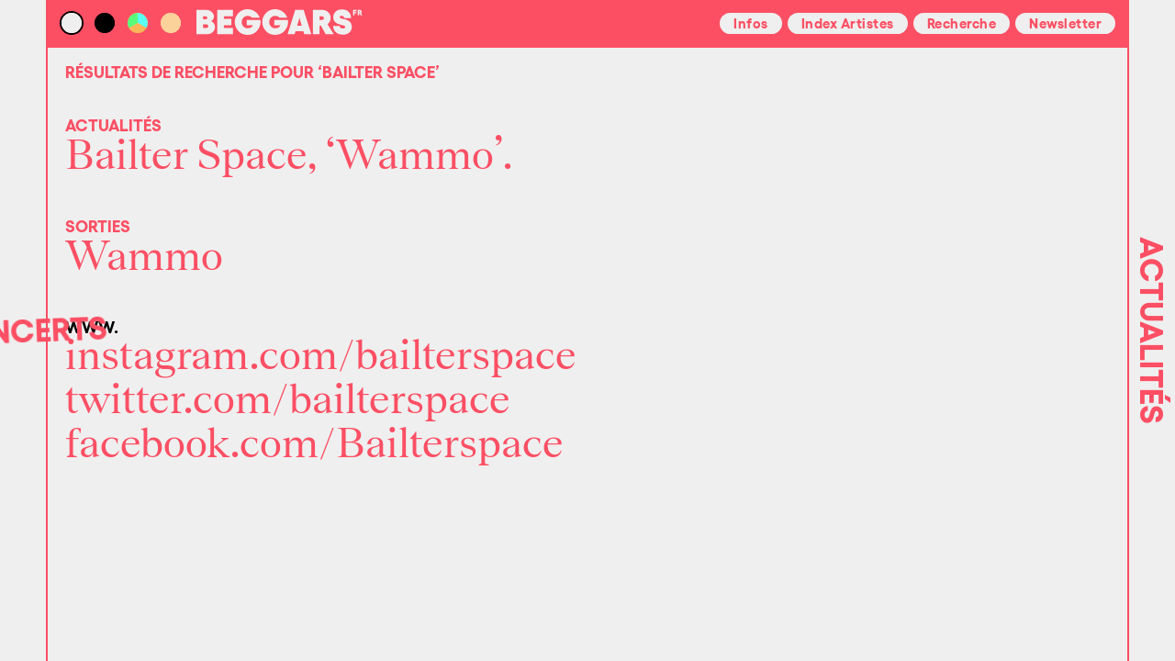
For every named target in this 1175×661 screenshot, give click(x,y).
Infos (750, 22)
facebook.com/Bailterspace (314, 444)
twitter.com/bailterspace (287, 400)
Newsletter (1065, 22)
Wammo (144, 257)
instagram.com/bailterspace (320, 356)
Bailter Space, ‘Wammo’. (289, 156)
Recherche (962, 22)
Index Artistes (847, 22)
